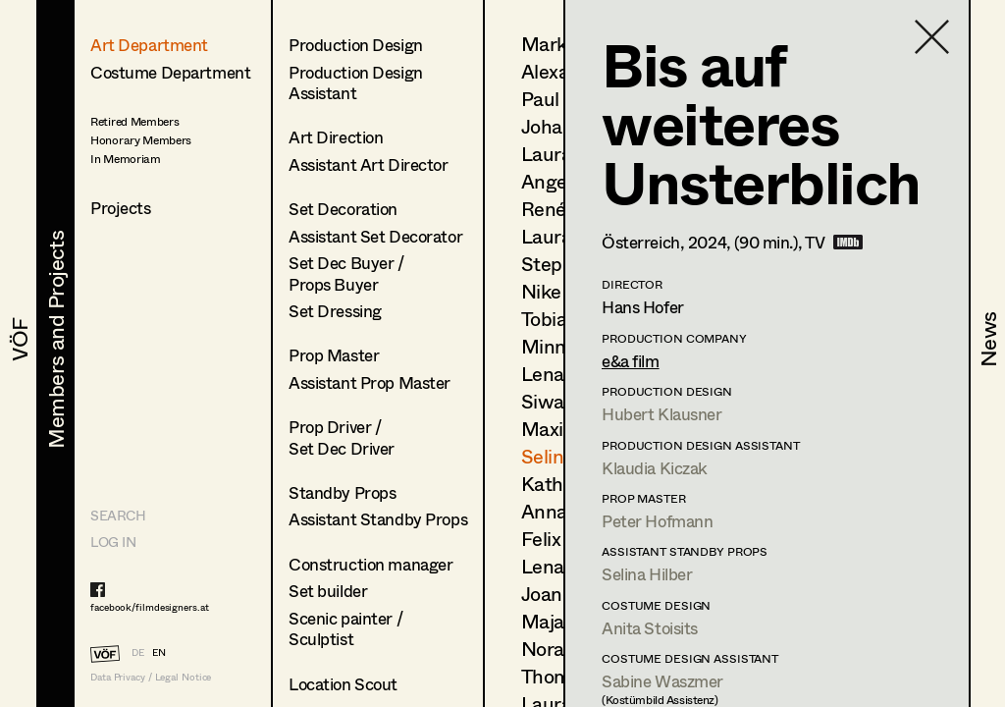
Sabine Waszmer (662, 681)
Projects (120, 207)
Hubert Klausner (662, 414)
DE (138, 652)
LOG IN (112, 541)
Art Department (149, 44)
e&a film (631, 361)
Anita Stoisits (650, 628)
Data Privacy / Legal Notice (150, 677)
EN (159, 652)
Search (117, 515)
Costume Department (170, 72)
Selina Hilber (647, 574)
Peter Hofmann (657, 521)
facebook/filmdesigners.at (149, 607)
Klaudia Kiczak (655, 468)
